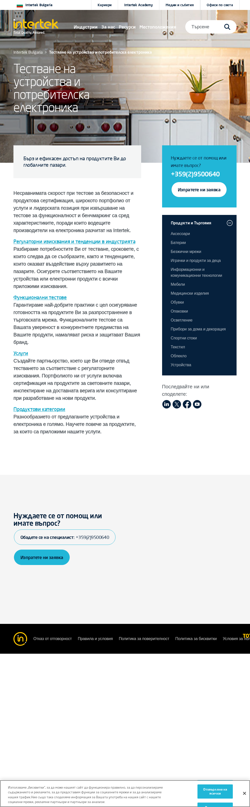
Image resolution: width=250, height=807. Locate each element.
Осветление (181, 320)
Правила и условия (96, 639)
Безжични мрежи (186, 251)
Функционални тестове (40, 297)
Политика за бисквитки (196, 639)
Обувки (177, 302)
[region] (125, 793)
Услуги (20, 353)
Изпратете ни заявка (199, 189)
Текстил (178, 347)
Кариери (105, 5)
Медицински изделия (190, 293)
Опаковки (179, 311)
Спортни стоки (184, 338)
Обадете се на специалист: (64, 537)
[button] (86, 27)
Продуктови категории (39, 409)
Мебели (178, 284)
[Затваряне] (244, 793)
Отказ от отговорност (53, 639)
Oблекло (179, 356)
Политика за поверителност (144, 639)
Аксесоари (180, 234)
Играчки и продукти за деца (196, 260)
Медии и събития (180, 5)
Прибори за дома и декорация (198, 329)
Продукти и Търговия (191, 222)
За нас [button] (108, 27)
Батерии (178, 243)
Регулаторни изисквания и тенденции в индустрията (74, 241)
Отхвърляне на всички (215, 791)
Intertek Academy (138, 5)
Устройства (181, 365)
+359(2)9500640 (195, 174)
